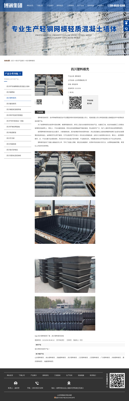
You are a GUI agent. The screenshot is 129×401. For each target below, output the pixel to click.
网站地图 (69, 395)
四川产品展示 (20, 60)
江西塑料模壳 (94, 357)
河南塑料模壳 (116, 357)
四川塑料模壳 (30, 60)
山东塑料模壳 (39, 357)
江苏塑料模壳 (83, 357)
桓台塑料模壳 (50, 357)
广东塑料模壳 (105, 357)
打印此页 (60, 340)
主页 (12, 60)
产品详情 (40, 112)
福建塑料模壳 (48, 361)
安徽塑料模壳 (61, 357)
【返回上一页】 (78, 340)
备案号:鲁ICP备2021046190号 (65, 397)
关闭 (69, 340)
